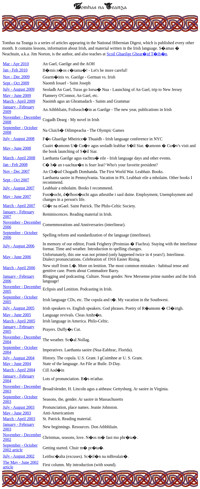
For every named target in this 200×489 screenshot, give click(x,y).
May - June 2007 (17, 196)
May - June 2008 (17, 148)
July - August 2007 (18, 188)
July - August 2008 (18, 138)
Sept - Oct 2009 (16, 83)
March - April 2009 (19, 101)
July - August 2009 (18, 89)
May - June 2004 (17, 363)
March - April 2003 (19, 419)
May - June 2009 (17, 95)
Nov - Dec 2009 (16, 77)
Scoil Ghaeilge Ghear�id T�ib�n (137, 54)
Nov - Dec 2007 (16, 171)
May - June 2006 (17, 257)
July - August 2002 (18, 456)
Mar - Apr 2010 (16, 64)
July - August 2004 (18, 358)
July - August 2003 (18, 407)
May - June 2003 (17, 413)
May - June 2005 (17, 315)
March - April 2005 (19, 321)
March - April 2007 (19, 205)
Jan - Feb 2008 (15, 164)
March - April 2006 (19, 268)
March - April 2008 (19, 158)
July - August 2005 (18, 308)
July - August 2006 (18, 246)
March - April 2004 (19, 370)
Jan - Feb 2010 (15, 70)
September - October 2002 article (20, 447)
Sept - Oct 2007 (16, 180)
